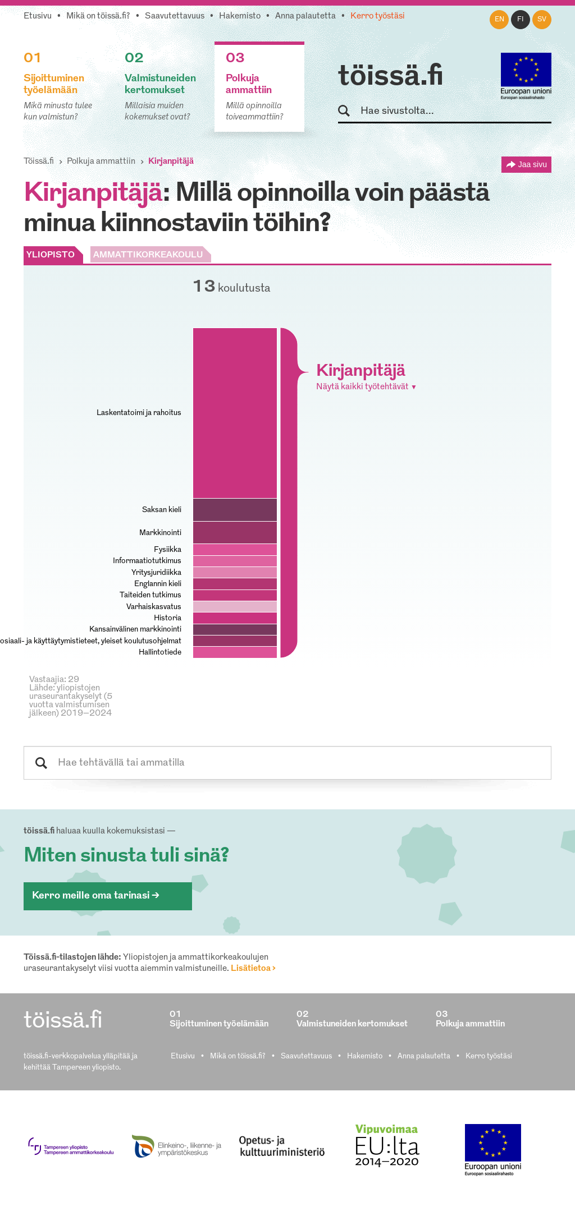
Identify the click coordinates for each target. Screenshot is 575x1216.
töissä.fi (391, 77)
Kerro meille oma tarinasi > (95, 896)
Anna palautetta (305, 16)
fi (520, 19)
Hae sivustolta (349, 111)
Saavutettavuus (174, 16)
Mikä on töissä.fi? (98, 16)
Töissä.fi (39, 162)
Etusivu (38, 16)
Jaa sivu (532, 164)
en (499, 19)
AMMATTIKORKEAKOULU (148, 255)
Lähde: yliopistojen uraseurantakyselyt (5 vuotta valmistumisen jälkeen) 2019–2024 (70, 701)
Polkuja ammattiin (101, 162)
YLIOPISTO (50, 255)
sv (541, 19)
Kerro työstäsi (377, 16)
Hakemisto (240, 16)
